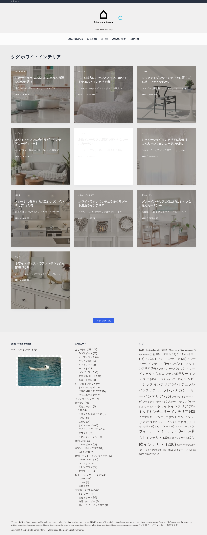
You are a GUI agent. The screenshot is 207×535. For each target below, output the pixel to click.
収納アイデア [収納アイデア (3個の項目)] (184, 445)
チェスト (81, 71)
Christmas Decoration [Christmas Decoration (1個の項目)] (154, 350)
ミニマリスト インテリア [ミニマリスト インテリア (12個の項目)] (156, 417)
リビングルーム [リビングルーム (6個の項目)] (164, 426)
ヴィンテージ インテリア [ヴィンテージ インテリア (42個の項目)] (162, 431)
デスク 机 (83, 433)
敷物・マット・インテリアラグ (91, 455)
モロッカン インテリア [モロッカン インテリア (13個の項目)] (169, 422)
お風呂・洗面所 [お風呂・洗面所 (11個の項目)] (164, 354)
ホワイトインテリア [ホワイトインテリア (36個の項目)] (176, 406)
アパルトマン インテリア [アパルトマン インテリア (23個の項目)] (165, 359)
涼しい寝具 (84, 452)
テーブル (79, 417)
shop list (135, 39)
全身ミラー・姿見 (88, 497)
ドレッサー (84, 493)
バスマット (84, 463)
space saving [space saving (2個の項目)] (145, 354)
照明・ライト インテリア (92, 505)
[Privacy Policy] (18, 522)
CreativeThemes (77, 530)
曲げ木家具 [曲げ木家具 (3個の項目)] (153, 454)
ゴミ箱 (144, 71)
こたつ (82, 421)
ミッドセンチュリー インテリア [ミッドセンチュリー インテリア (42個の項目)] (167, 412)
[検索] (120, 18)
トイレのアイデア (88, 387)
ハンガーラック (87, 372)
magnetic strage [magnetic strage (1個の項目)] (189, 350)
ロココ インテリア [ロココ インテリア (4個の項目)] (184, 426)
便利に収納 (81, 440)
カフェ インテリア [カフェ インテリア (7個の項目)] (167, 368)
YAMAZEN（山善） (119, 39)
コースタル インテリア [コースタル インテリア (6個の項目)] (169, 379)
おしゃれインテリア (86, 195)
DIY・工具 (104, 39)
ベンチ (82, 482)
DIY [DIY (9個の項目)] (167, 349)
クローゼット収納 (88, 444)
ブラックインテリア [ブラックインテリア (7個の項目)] (155, 401)
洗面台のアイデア (88, 395)
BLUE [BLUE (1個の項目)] (142, 350)
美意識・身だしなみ (85, 490)
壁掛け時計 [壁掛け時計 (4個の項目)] (164, 450)
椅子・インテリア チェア (88, 474)
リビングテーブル (88, 436)
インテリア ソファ (84, 398)
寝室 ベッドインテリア (87, 448)
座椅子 (82, 486)
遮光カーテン (147, 195)
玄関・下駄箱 (85, 379)
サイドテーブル (87, 425)
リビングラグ (20, 133)
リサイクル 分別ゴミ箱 (90, 414)
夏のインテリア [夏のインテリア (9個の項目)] (181, 449)
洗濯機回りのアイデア (90, 391)
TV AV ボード (85, 353)
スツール (83, 478)
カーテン (81, 133)
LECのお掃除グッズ (75, 39)
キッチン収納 (20, 71)
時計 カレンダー (87, 501)
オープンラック (87, 357)
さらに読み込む (103, 320)
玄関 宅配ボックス (88, 376)
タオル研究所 (92, 39)
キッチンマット (87, 459)
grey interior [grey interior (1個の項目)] (176, 350)
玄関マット (84, 471)
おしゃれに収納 (83, 349)
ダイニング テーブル (89, 429)
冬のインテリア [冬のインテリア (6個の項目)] (179, 438)
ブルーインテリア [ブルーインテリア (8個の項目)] (179, 401)
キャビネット (85, 364)
